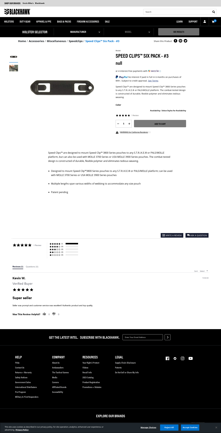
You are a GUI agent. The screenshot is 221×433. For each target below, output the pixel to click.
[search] (180, 12)
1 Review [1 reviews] (135, 115)
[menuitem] (9, 21)
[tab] (17, 267)
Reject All (169, 427)
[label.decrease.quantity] (118, 123)
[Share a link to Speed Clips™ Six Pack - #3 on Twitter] (185, 41)
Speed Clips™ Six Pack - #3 (102, 41)
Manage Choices (148, 427)
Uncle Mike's (28, 3)
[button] (9, 21)
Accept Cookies (190, 427)
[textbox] (143, 337)
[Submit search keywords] (214, 12)
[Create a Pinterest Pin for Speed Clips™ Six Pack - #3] (180, 41)
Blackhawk (39, 3)
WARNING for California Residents (134, 132)
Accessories (36, 41)
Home (22, 41)
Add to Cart (160, 124)
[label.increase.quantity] (129, 123)
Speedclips (76, 41)
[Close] (216, 427)
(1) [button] (62, 243)
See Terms (153, 80)
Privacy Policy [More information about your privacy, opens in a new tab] (22, 429)
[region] (110, 428)
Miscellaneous (56, 41)
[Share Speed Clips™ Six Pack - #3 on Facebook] (175, 41)
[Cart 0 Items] (213, 22)
